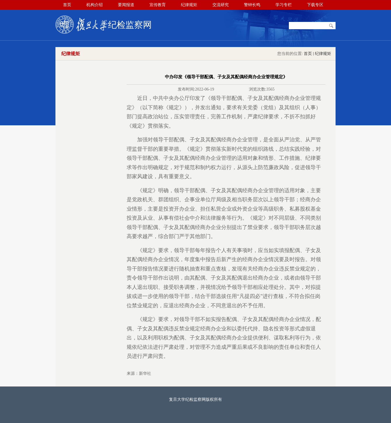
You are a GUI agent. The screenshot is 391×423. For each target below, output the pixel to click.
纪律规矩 (323, 53)
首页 (308, 53)
